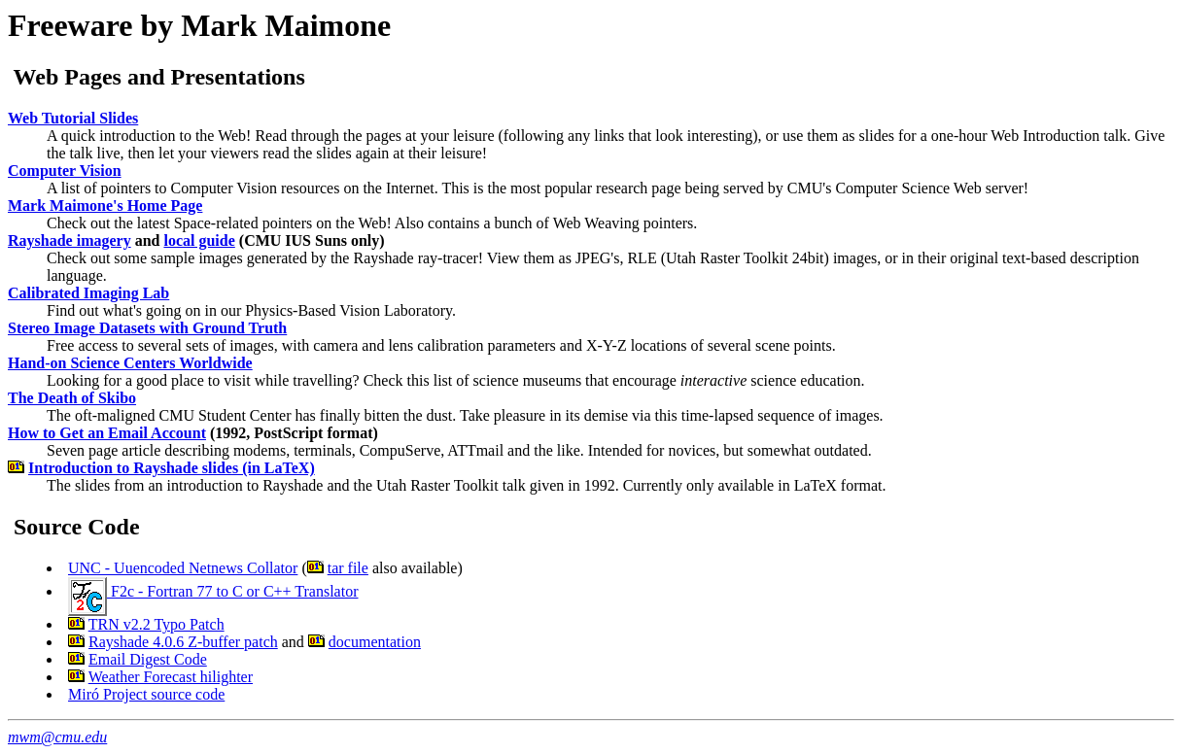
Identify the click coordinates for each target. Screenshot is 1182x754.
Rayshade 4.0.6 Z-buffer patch (183, 642)
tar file (348, 568)
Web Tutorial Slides (73, 118)
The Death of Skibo (72, 398)
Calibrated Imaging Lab (88, 293)
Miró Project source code (146, 694)
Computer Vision (65, 170)
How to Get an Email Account (107, 433)
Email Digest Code (147, 659)
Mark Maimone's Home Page (105, 205)
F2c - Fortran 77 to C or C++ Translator (213, 591)
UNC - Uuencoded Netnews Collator (182, 568)
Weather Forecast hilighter (170, 676)
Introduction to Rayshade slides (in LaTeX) (171, 468)
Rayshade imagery (69, 240)
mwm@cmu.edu (57, 737)
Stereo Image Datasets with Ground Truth (147, 328)
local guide (198, 240)
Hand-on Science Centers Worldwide (130, 363)
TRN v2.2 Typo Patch (156, 624)
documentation (375, 642)
